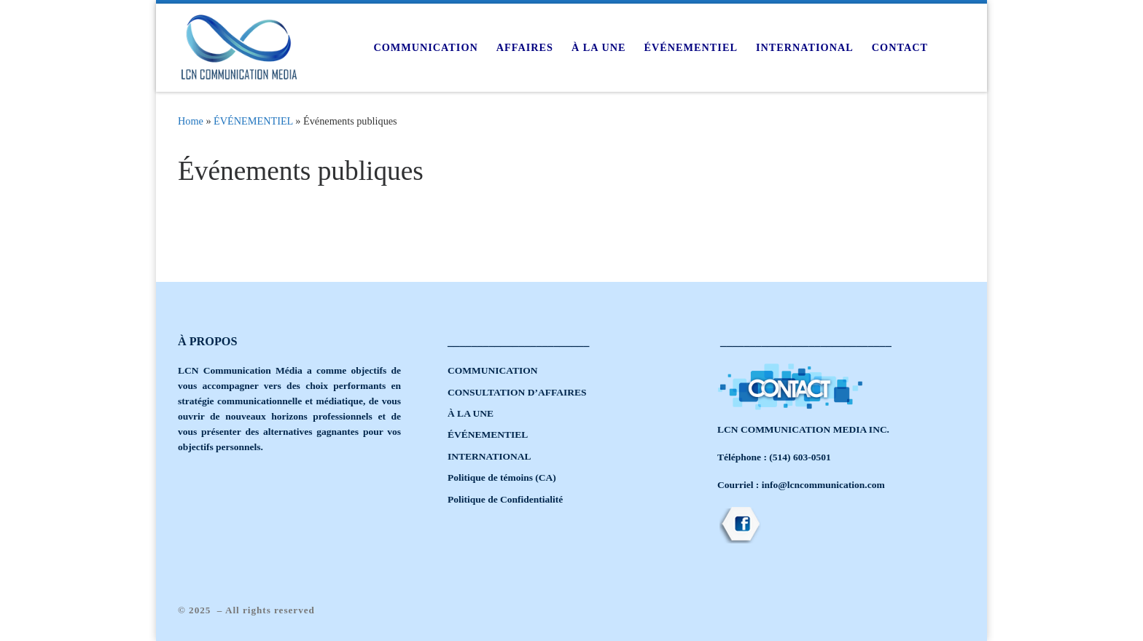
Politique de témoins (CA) (502, 477)
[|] (239, 45)
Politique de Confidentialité (505, 499)
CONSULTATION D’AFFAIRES (517, 392)
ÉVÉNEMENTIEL (253, 121)
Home (190, 121)
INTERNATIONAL (489, 456)
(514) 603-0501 (799, 457)
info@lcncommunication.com (823, 484)
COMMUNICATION (493, 370)
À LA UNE (471, 413)
